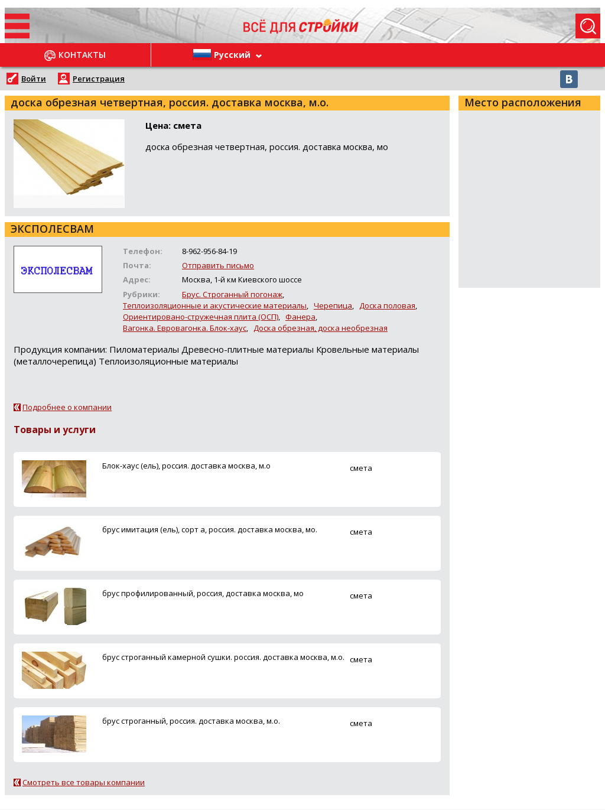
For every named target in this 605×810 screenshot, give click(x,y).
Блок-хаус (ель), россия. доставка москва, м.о (186, 465)
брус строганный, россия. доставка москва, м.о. (191, 720)
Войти (33, 78)
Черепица (333, 305)
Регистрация (99, 78)
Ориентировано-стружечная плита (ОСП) (200, 316)
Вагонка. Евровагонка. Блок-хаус (184, 328)
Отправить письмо (218, 265)
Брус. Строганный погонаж (232, 294)
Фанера (300, 316)
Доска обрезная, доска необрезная (320, 328)
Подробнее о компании (67, 407)
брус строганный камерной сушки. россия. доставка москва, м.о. (223, 657)
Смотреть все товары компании (83, 782)
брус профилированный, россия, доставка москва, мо (203, 593)
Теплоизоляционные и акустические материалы (215, 305)
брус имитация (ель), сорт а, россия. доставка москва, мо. (209, 529)
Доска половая (387, 305)
